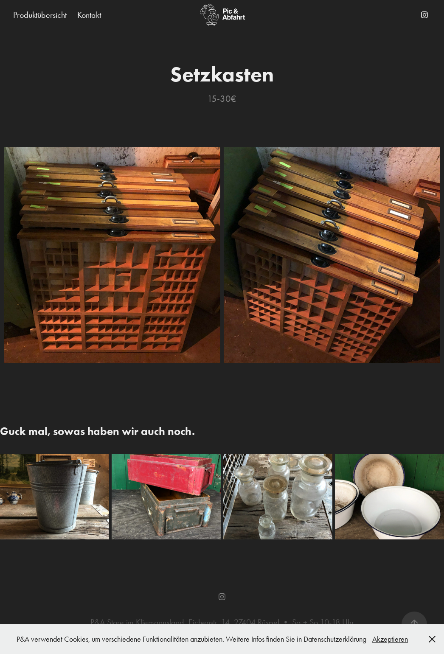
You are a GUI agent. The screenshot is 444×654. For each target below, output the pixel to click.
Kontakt (89, 15)
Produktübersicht (40, 15)
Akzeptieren (390, 639)
